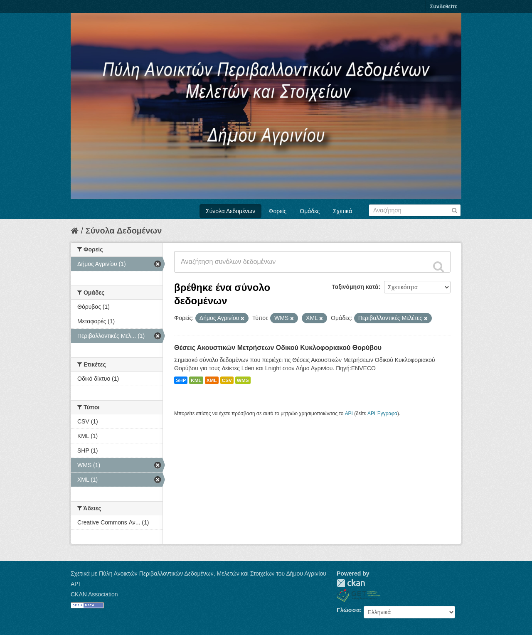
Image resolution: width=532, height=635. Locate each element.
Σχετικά (342, 211)
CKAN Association (94, 594)
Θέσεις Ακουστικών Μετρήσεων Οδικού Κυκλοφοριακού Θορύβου (278, 347)
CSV (227, 380)
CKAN (351, 582)
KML (196, 380)
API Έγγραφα (382, 413)
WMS (243, 380)
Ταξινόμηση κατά (355, 286)
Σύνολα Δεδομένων (230, 211)
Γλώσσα (348, 610)
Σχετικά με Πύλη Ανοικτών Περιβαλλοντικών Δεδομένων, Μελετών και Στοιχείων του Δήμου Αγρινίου (198, 573)
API (349, 413)
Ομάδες (310, 211)
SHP (181, 380)
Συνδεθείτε (443, 6)
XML (212, 380)
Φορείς (277, 211)
